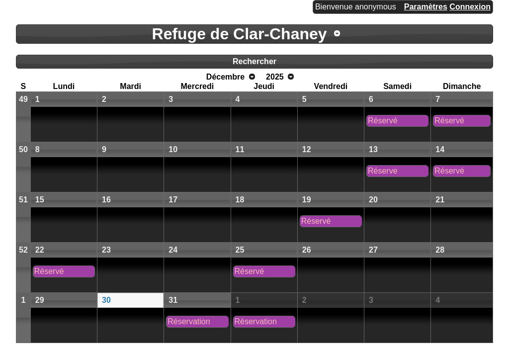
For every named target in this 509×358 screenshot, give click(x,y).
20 (373, 199)
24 (173, 250)
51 (23, 199)
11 (240, 149)
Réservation (189, 321)
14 (439, 149)
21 (439, 199)
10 (173, 149)
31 (173, 300)
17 (173, 199)
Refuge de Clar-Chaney (239, 34)
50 (23, 149)
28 (439, 250)
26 (306, 250)
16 (106, 199)
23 (106, 250)
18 (240, 199)
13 (373, 149)
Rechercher (254, 61)
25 (240, 250)
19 (306, 199)
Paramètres (425, 6)
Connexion (470, 6)
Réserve (383, 171)
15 (39, 199)
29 (39, 300)
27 (373, 250)
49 (23, 99)
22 (39, 250)
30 (106, 300)
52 (23, 250)
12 (306, 149)
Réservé (383, 120)
